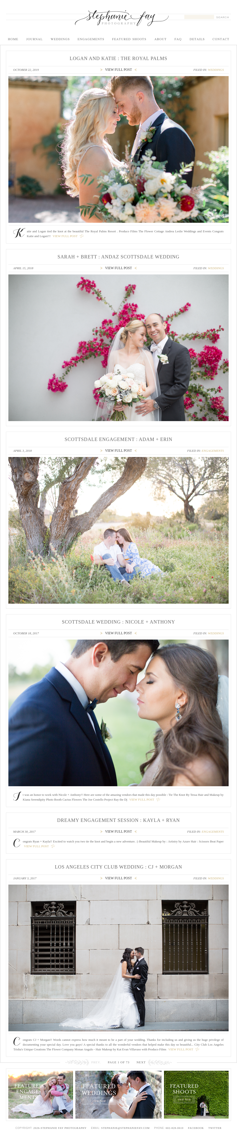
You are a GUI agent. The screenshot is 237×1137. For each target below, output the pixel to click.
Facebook (196, 1127)
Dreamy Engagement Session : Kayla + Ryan (118, 820)
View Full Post (65, 236)
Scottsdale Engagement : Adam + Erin (118, 439)
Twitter (214, 1127)
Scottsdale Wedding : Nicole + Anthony (118, 621)
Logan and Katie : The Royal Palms (118, 58)
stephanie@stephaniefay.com (125, 1127)
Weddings (216, 70)
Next (141, 1062)
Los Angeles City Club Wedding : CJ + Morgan (118, 866)
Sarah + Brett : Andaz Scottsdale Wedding (118, 256)
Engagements (213, 450)
